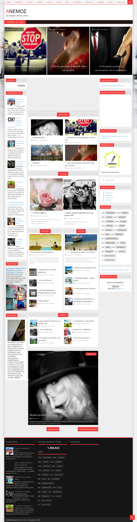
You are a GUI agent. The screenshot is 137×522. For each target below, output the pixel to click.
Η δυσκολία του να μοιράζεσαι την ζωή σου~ (46, 68)
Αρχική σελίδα (53, 429)
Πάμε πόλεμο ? (44, 301)
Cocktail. (122, 251)
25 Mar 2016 (78, 283)
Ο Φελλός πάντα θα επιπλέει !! (19, 241)
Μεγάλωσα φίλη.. (38, 137)
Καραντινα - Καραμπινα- (82, 329)
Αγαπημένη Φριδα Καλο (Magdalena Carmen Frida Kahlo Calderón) (15, 270)
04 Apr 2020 (42, 283)
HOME (8, 2)
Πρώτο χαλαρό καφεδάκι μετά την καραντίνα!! (79, 214)
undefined (41, 29)
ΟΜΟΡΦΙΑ (119, 234)
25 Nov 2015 (42, 303)
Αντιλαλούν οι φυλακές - (23, 492)
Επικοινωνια (121, 2)
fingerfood (100, 2)
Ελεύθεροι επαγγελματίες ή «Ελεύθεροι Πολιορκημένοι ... (83, 300)
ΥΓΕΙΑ (123, 243)
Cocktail (107, 200)
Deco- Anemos (109, 256)
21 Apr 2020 (69, 218)
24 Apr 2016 (78, 270)
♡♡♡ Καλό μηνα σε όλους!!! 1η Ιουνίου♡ (81, 252)
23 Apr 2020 (75, 29)
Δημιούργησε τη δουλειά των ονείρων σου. (49, 322)
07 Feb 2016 (78, 304)
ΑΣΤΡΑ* (110, 2)
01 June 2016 (70, 254)
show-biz (109, 230)
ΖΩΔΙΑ (108, 247)
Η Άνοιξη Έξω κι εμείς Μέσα (84, 321)
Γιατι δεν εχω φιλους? (81, 338)
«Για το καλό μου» (45, 280)
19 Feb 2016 (78, 293)
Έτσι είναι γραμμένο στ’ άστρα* (20, 101)
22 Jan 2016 (42, 295)
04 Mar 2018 (43, 343)
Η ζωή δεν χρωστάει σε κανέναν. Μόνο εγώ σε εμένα (89, 68)
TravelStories (77, 2)
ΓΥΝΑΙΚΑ (29, 2)
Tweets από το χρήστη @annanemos (113, 86)
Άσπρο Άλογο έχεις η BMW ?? (20, 221)
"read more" (91, 354)
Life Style (63, 174)
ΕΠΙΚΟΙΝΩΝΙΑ (109, 260)
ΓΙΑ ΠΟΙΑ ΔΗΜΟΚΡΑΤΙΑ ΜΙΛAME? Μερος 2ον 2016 (47, 291)
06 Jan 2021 (36, 140)
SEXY (67, 2)
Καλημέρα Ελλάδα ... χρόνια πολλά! (84, 279)
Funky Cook (89, 2)
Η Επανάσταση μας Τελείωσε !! (84, 290)
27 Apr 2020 (34, 254)
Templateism (24, 520)
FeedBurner (119, 288)
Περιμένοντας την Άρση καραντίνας (47, 271)
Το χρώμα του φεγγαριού (23, 506)
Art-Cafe (58, 2)
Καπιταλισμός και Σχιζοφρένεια (42, 252)
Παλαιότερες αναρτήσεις (88, 429)
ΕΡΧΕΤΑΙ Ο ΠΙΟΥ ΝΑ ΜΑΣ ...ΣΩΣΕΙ (20, 143)
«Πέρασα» (35, 163)
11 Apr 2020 (43, 326)
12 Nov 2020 (36, 165)
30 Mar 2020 (77, 332)
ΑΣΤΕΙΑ (122, 226)
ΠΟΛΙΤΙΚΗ (45, 231)
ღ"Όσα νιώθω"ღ (39, 213)
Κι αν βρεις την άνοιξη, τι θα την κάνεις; (49, 339)
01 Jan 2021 (32, 29)
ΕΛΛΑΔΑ (49, 2)
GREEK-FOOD (110, 243)
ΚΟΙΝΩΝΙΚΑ (19, 2)
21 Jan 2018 (77, 340)
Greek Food (109, 193)
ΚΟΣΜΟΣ (39, 2)
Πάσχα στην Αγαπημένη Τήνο (85, 268)
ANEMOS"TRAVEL (111, 239)
